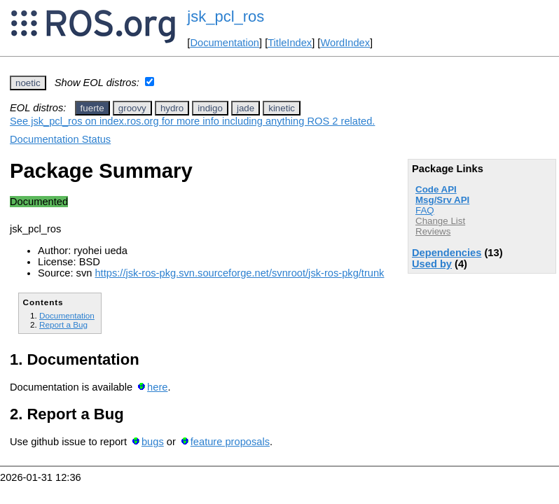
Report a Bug (63, 324)
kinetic (281, 108)
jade (245, 108)
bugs (153, 441)
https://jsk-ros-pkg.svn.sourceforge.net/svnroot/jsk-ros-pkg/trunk (239, 273)
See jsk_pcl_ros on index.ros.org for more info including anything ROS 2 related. (192, 121)
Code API (436, 189)
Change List (440, 221)
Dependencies (446, 252)
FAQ (424, 210)
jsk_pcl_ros (225, 16)
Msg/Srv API (442, 200)
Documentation (224, 42)
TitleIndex (290, 42)
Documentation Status (60, 139)
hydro (172, 108)
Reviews (432, 231)
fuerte (92, 108)
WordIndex (345, 42)
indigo (210, 108)
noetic (28, 83)
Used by (432, 264)
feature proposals (230, 441)
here (157, 387)
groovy (132, 108)
